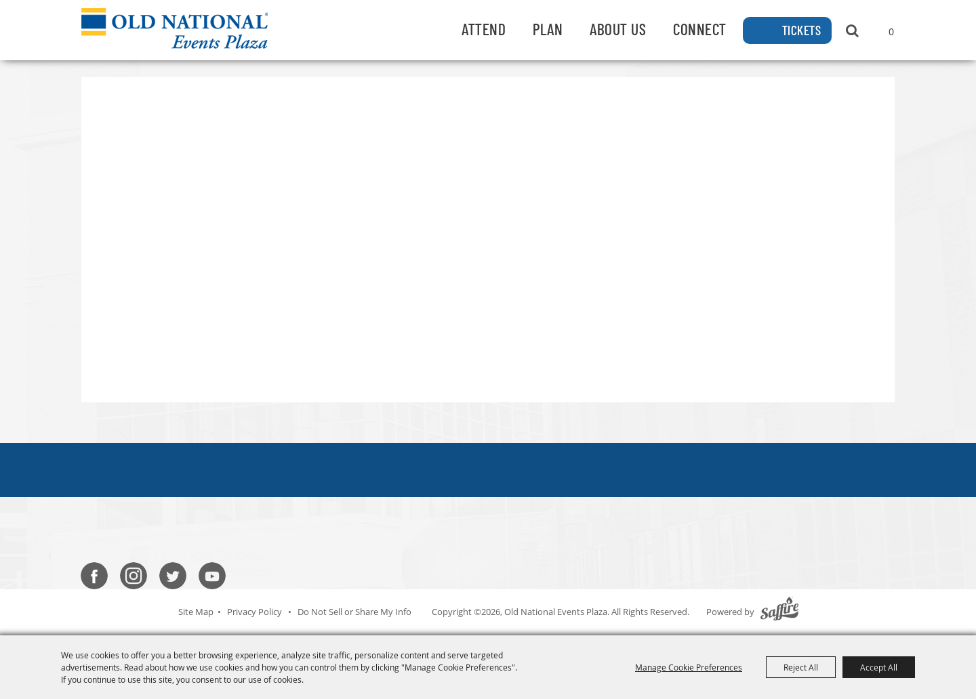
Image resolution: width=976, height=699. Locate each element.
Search (852, 30)
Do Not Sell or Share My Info (354, 612)
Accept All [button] (878, 667)
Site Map (196, 612)
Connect (700, 29)
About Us (618, 29)
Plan (548, 29)
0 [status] (891, 31)
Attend (484, 29)
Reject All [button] (801, 667)
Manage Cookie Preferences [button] (688, 667)
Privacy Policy (254, 612)
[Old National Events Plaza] (174, 28)
